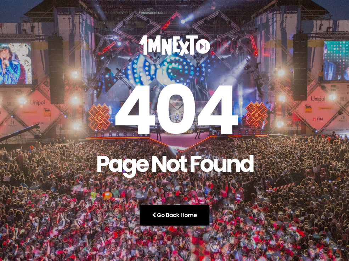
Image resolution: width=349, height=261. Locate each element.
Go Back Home (174, 215)
